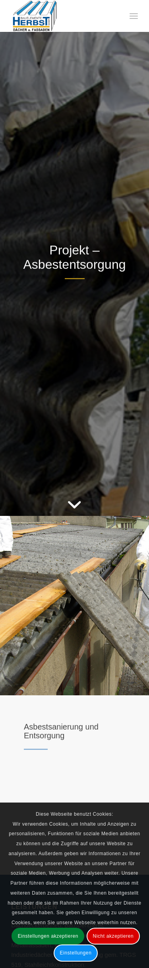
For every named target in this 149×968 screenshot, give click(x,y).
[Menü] (134, 16)
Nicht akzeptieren (113, 936)
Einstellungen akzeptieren (48, 936)
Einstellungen (76, 953)
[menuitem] (134, 16)
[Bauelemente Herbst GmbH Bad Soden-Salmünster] (61, 16)
